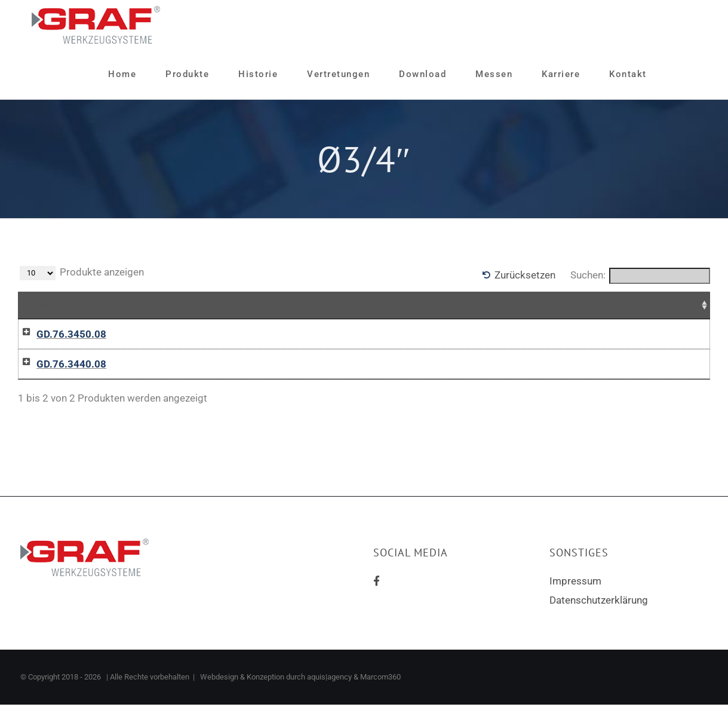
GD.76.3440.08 (59, 391)
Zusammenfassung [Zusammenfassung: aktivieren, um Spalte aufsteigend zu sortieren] (193, 304)
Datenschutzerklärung (598, 655)
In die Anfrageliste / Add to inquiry (483, 358)
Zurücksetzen (524, 275)
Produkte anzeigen (82, 273)
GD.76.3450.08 (59, 334)
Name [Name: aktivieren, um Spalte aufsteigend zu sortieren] (41, 304)
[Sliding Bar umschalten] (676, 74)
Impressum (575, 636)
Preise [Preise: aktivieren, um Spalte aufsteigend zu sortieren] (318, 304)
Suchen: (640, 276)
